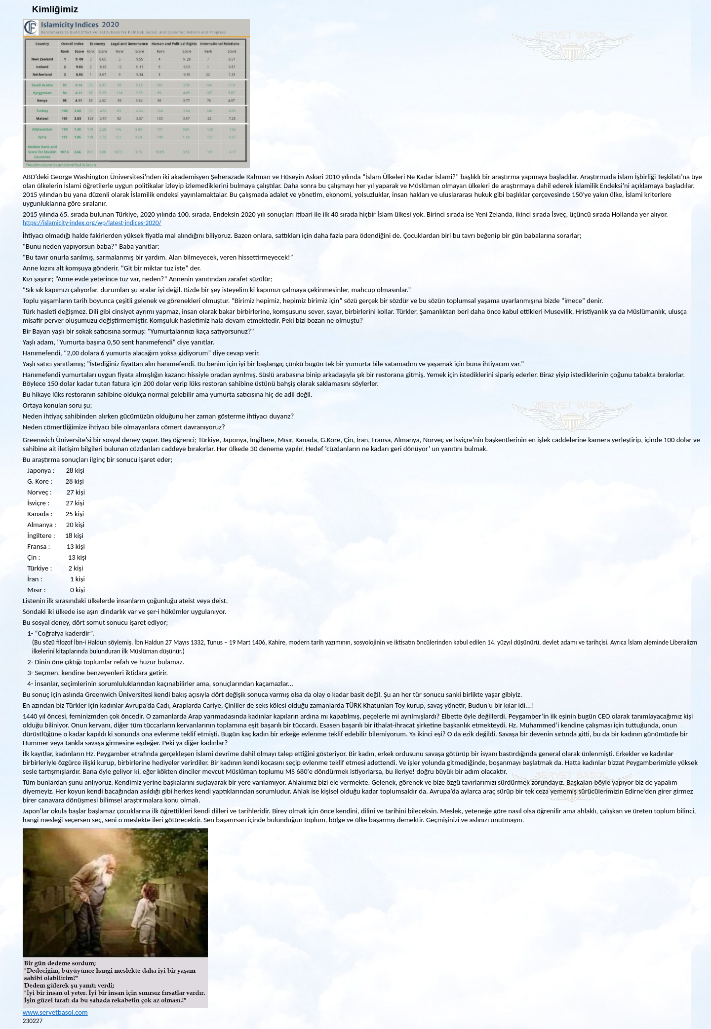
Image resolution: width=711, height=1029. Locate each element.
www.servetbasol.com (55, 1012)
